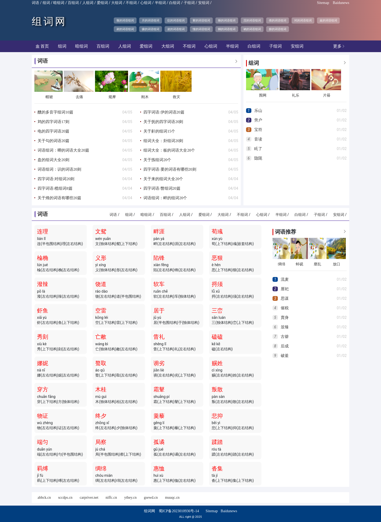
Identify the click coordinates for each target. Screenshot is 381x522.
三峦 (217, 310)
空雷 (100, 310)
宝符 (258, 130)
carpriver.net (89, 498)
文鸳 (100, 231)
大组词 (116, 3)
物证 (42, 416)
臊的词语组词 (277, 29)
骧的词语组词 (150, 29)
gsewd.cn (151, 498)
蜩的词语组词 (226, 29)
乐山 (258, 110)
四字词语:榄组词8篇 (55, 188)
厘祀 (285, 289)
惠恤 (159, 468)
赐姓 (217, 363)
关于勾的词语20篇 (53, 141)
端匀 (42, 442)
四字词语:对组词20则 (56, 179)
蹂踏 (217, 442)
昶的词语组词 (125, 29)
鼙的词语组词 (201, 20)
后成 (285, 346)
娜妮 (42, 363)
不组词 (131, 3)
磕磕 (217, 337)
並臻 (285, 327)
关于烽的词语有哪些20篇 (59, 198)
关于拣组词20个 (157, 160)
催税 (285, 308)
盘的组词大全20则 (53, 160)
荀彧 (217, 231)
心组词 (145, 3)
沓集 (217, 468)
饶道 (100, 284)
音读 (258, 139)
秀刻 (42, 337)
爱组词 (102, 3)
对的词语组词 (303, 20)
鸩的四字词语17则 (53, 122)
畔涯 (159, 231)
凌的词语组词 (176, 29)
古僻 (285, 336)
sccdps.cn (65, 498)
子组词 (189, 3)
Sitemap (323, 3)
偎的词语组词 (277, 20)
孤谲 (159, 442)
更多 (339, 46)
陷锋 (159, 258)
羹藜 (159, 416)
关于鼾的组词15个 (159, 131)
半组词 (160, 3)
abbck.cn (44, 498)
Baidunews (341, 3)
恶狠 (217, 258)
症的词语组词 (176, 20)
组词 (46, 3)
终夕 (100, 416)
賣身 (285, 317)
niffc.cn (111, 498)
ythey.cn (130, 498)
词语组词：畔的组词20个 (165, 198)
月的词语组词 (150, 20)
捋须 (217, 284)
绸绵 (100, 468)
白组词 (174, 3)
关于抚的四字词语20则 (163, 122)
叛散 (217, 389)
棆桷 (42, 258)
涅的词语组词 (252, 20)
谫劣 (159, 363)
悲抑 (217, 416)
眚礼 (159, 337)
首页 (42, 46)
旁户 (258, 120)
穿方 (42, 389)
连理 (42, 231)
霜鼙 (159, 389)
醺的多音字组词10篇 (55, 112)
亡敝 (100, 337)
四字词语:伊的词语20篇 (163, 112)
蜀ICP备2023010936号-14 (179, 511)
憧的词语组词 (201, 29)
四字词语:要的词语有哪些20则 (169, 169)
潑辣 (42, 284)
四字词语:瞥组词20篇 (161, 188)
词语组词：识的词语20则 (59, 169)
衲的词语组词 (252, 29)
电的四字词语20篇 (53, 131)
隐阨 (258, 158)
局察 (100, 442)
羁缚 (42, 468)
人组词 (87, 3)
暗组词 (58, 3)
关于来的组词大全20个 (163, 179)
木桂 (100, 389)
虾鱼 (42, 310)
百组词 (73, 3)
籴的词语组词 (328, 20)
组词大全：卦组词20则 (163, 141)
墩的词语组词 (125, 20)
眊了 (258, 149)
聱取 (100, 363)
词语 (35, 3)
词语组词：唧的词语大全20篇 (63, 150)
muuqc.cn (172, 498)
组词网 (49, 21)
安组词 (203, 3)
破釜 (285, 355)
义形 (100, 258)
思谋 (285, 298)
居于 (159, 310)
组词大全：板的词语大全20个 (169, 150)
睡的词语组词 (226, 20)
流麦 (285, 279)
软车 (159, 284)
